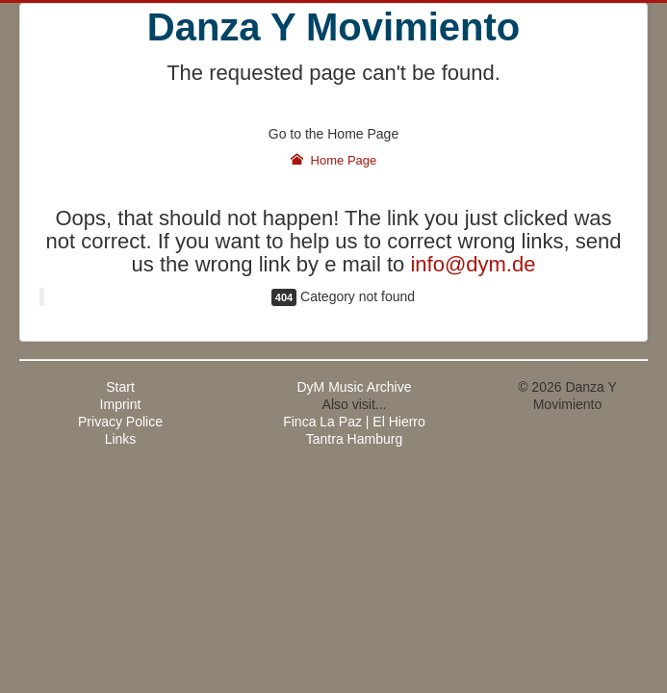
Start (120, 387)
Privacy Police (120, 421)
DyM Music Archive (353, 387)
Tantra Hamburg (354, 439)
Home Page (334, 160)
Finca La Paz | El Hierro (354, 421)
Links (121, 439)
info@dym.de (472, 264)
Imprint (120, 404)
